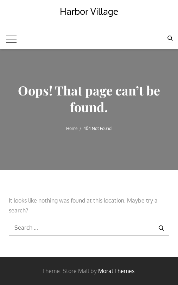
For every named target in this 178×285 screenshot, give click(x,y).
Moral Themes (116, 270)
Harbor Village (89, 11)
